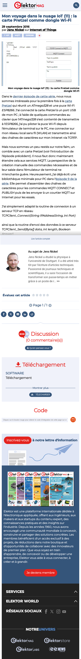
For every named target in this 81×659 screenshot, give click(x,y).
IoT (6, 35)
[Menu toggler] (5, 5)
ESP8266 (30, 35)
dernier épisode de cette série (34, 96)
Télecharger (40, 394)
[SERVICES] (41, 592)
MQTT (17, 35)
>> (58, 281)
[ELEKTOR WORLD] (41, 601)
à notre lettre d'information (40, 440)
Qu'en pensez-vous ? (39, 348)
